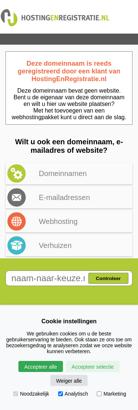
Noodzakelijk (31, 393)
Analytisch (73, 393)
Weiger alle (69, 381)
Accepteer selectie (93, 367)
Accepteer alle (40, 367)
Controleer (108, 278)
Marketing (111, 393)
